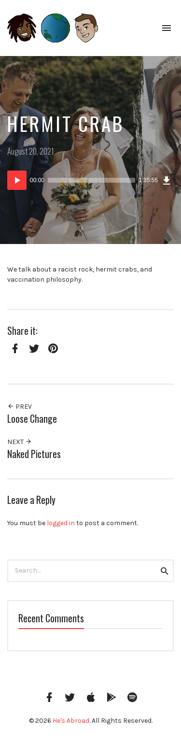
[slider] (91, 180)
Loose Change (32, 419)
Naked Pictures (34, 454)
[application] (90, 180)
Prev (19, 406)
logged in (61, 523)
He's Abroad (71, 721)
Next (19, 442)
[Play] (17, 180)
